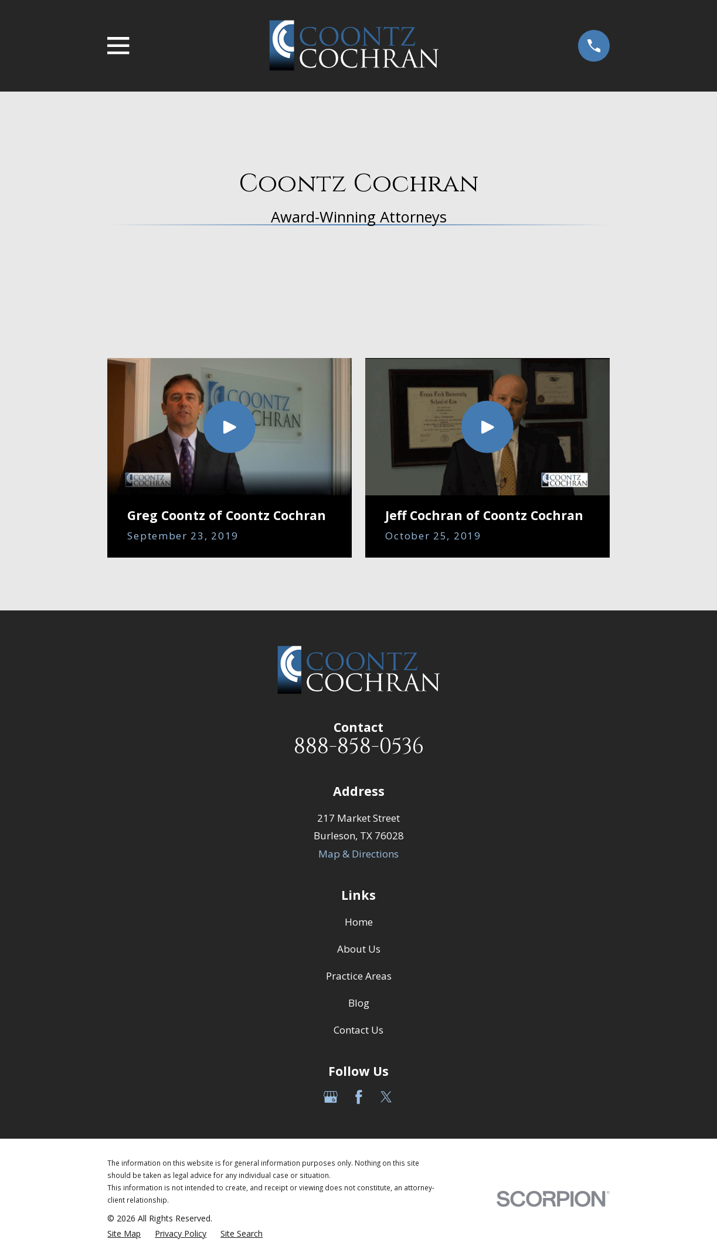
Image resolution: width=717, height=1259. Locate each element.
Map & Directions (358, 853)
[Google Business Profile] (331, 1097)
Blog (358, 1003)
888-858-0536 (359, 746)
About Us (358, 949)
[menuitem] (124, 1233)
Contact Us (358, 1030)
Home (359, 922)
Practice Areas (359, 976)
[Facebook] (359, 1097)
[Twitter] (386, 1097)
